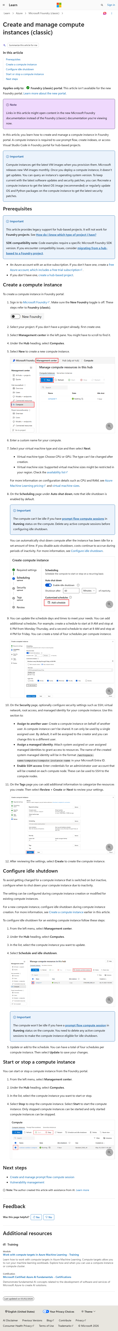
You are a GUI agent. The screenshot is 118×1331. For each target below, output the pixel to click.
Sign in (111, 5)
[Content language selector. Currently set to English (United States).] (20, 1312)
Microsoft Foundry (35, 302)
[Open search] (102, 5)
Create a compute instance (21, 64)
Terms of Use (46, 1325)
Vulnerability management (27, 1182)
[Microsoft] (59, 5)
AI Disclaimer (10, 1320)
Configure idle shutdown (20, 69)
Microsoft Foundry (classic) (44, 13)
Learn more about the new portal (44, 93)
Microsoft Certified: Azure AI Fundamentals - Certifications (37, 1277)
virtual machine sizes (65, 485)
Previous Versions (32, 1320)
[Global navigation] (3, 5)
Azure (19, 13)
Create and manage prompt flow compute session (42, 1177)
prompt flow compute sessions (83, 518)
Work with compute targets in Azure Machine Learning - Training (41, 1254)
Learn (7, 13)
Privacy (80, 1320)
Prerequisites (13, 59)
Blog (49, 1320)
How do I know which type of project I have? (66, 234)
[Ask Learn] (105, 13)
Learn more (82, 1190)
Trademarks (64, 1325)
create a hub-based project (55, 275)
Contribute (65, 1320)
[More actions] (112, 13)
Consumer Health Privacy (17, 1325)
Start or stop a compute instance (25, 74)
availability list (56, 472)
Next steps (12, 79)
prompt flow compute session (85, 1025)
